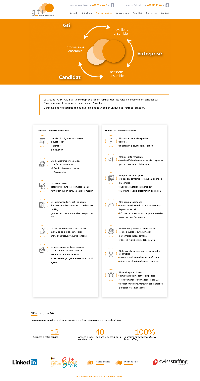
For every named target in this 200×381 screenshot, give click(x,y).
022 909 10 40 (99, 5)
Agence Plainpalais (134, 5)
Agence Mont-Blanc (79, 5)
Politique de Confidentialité (89, 377)
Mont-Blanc (103, 362)
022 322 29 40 (154, 5)
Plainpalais (131, 362)
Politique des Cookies (114, 377)
